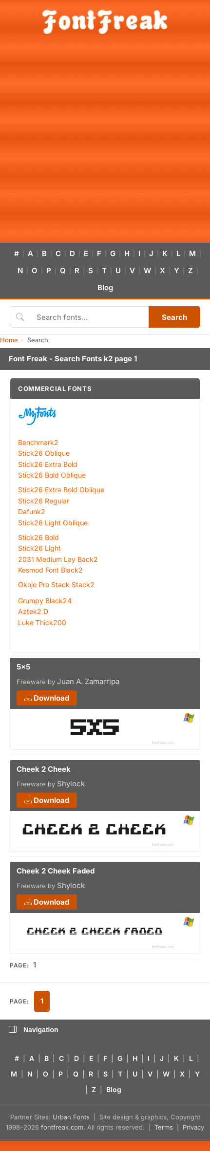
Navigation (33, 1029)
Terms (163, 1127)
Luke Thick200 (42, 622)
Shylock (71, 783)
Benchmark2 (38, 442)
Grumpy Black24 (45, 600)
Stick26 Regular (43, 501)
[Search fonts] (89, 317)
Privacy (193, 1127)
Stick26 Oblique (44, 453)
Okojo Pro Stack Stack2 (56, 584)
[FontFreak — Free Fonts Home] (105, 22)
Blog (105, 287)
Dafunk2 (31, 511)
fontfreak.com (62, 1127)
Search (174, 317)
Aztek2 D (33, 611)
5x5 (23, 666)
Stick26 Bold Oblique (52, 475)
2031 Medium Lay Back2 (58, 559)
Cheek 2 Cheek (44, 769)
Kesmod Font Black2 (50, 570)
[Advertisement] (94, 144)
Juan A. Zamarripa (88, 681)
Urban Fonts (71, 1117)
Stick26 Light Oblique (53, 523)
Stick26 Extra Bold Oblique (61, 489)
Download (46, 698)
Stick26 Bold (38, 537)
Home (9, 340)
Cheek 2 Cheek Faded (56, 870)
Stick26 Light (39, 548)
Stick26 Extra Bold (47, 464)
